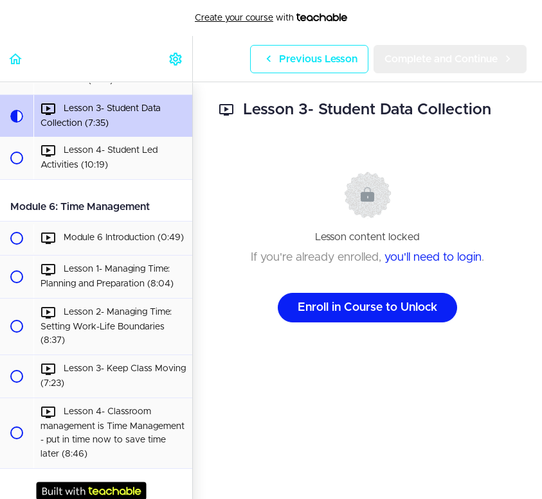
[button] (16, 59)
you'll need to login (433, 257)
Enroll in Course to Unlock (367, 307)
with (271, 18)
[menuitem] (176, 59)
